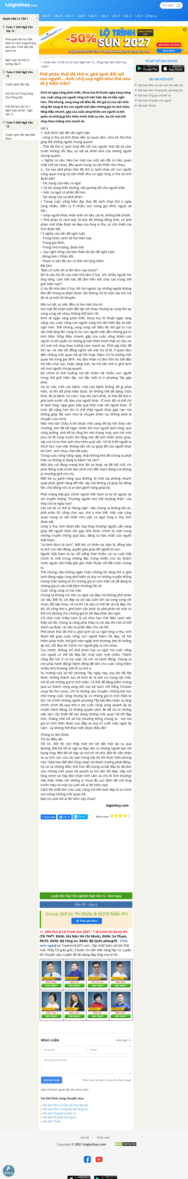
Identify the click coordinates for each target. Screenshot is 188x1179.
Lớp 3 (116, 16)
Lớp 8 (58, 16)
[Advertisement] (91, 857)
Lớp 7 (69, 16)
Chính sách (103, 1138)
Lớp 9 (46, 16)
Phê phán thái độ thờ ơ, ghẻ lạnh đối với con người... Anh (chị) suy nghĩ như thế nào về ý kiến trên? (85, 78)
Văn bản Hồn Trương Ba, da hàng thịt (65, 1109)
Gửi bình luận (51, 1080)
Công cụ (151, 16)
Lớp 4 (104, 16)
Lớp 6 (81, 16)
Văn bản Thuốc (52, 1121)
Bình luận (48, 817)
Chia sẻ (64, 817)
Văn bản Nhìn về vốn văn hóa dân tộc (65, 1105)
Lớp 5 (93, 16)
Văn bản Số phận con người (59, 1117)
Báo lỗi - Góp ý (86, 904)
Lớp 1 (139, 16)
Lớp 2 (128, 16)
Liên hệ (84, 1138)
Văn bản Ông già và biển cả (59, 1113)
